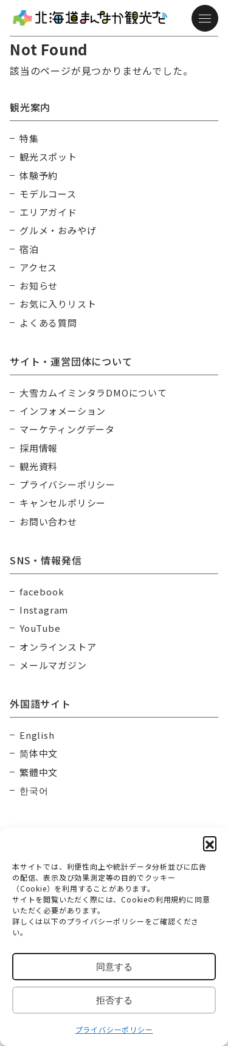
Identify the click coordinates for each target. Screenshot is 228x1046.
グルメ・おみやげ (57, 230)
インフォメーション (62, 410)
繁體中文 (38, 772)
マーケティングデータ (67, 429)
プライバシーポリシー (114, 1029)
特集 (29, 138)
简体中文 (38, 753)
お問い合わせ (48, 521)
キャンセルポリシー (62, 502)
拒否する (114, 1000)
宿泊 (29, 249)
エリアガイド (48, 212)
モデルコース (48, 193)
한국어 (33, 790)
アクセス (38, 267)
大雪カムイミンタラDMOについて (93, 392)
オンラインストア (57, 646)
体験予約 (38, 175)
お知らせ (38, 285)
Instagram (43, 609)
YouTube (40, 628)
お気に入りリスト (57, 303)
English (37, 735)
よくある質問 (48, 322)
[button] (210, 843)
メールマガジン (53, 665)
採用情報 (38, 448)
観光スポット (48, 156)
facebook (41, 591)
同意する (114, 966)
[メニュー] (205, 18)
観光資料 (38, 466)
